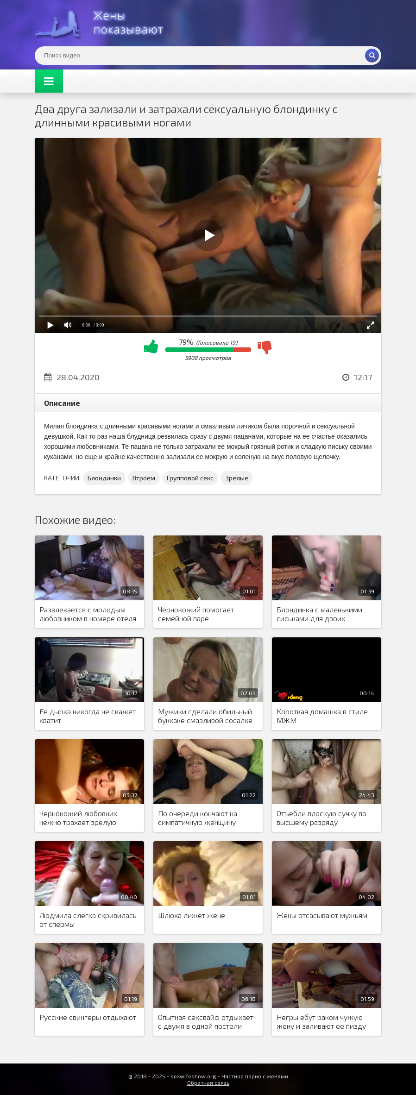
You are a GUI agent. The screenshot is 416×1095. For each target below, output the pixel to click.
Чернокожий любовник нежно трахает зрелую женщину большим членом (85, 818)
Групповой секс (190, 478)
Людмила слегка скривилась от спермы (88, 919)
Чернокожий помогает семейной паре (196, 614)
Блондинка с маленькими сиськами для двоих (319, 614)
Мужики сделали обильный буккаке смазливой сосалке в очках (205, 716)
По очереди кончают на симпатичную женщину (197, 817)
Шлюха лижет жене (191, 915)
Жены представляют (104, 23)
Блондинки (104, 478)
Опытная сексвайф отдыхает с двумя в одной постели (205, 1021)
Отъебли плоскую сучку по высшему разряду (321, 817)
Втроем (143, 478)
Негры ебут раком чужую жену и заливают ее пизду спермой (321, 1022)
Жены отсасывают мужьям (322, 915)
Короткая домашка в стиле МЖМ (322, 715)
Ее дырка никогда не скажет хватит (87, 715)
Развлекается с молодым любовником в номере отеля (87, 614)
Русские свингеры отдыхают (87, 1017)
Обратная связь (208, 1082)
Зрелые (236, 478)
